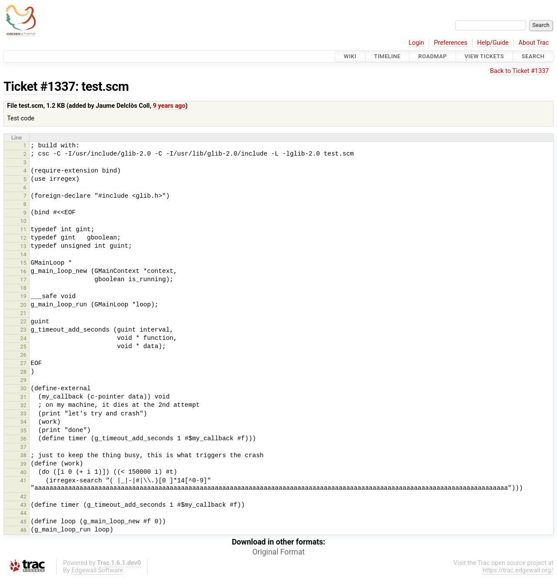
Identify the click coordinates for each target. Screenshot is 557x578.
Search (533, 56)
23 (23, 329)
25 (23, 346)
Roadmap (432, 56)
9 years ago (169, 106)
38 (23, 455)
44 (23, 513)
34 (23, 422)
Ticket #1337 (39, 86)
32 (23, 405)
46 (23, 530)
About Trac (534, 43)
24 (23, 338)
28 (23, 372)
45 (23, 521)
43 (23, 505)
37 (23, 447)
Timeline (387, 56)
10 (23, 221)
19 (23, 296)
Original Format (278, 552)
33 (23, 413)
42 (23, 496)
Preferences (450, 43)
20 (23, 305)
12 (23, 238)
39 (23, 464)
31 (23, 397)
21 (23, 313)
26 (23, 355)
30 (23, 388)
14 (23, 254)
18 (23, 288)
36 (23, 438)
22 (23, 321)
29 (23, 380)
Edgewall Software (97, 570)
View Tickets (484, 56)
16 (23, 271)
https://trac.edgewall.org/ (518, 570)
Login (416, 43)
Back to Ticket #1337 (519, 71)
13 (23, 246)
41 (23, 480)
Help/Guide (493, 43)
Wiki (350, 56)
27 (23, 363)
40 (23, 472)
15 (23, 262)
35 (23, 430)
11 (23, 229)
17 (23, 279)
